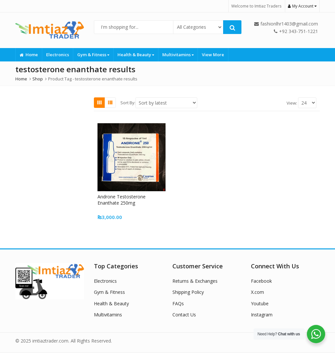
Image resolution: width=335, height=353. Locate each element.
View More (213, 55)
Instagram (262, 314)
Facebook (261, 281)
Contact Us (184, 314)
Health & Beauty (135, 55)
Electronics (57, 55)
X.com (257, 292)
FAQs (178, 303)
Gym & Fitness (93, 55)
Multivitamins (178, 55)
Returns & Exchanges (195, 281)
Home (29, 55)
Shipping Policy (188, 292)
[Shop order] (166, 102)
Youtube (260, 303)
